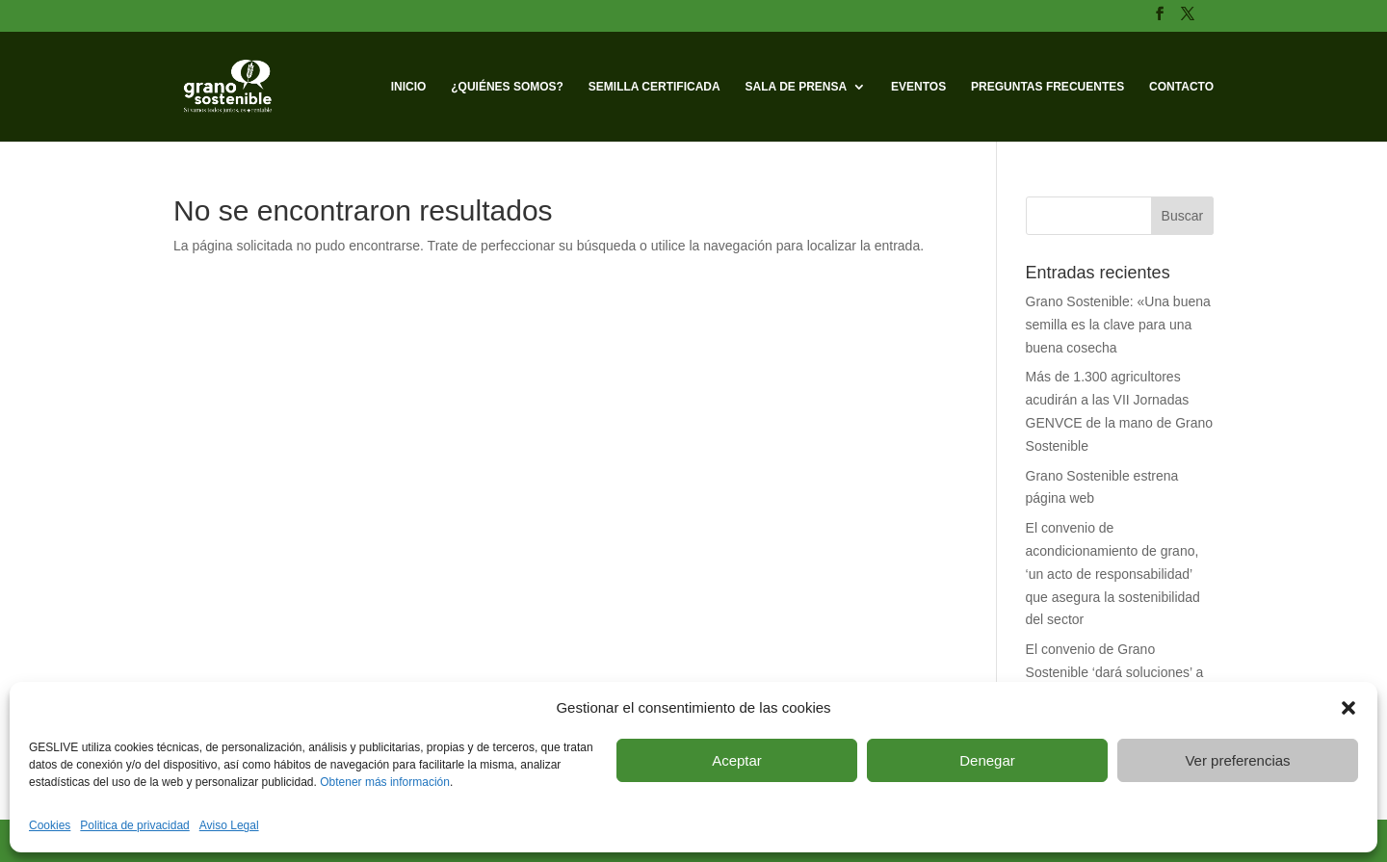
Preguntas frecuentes (1047, 86)
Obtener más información (385, 782)
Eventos (918, 86)
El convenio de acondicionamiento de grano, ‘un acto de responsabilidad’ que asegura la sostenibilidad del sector (1113, 573)
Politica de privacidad (134, 825)
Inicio (409, 86)
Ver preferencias (1237, 760)
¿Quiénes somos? (507, 86)
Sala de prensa (797, 86)
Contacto (1181, 86)
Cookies (49, 825)
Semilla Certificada (654, 86)
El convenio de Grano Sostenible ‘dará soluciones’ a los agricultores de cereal (1115, 672)
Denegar (987, 760)
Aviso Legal (229, 825)
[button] (1348, 708)
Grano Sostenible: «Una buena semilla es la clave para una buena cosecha (1118, 324)
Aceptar (737, 760)
